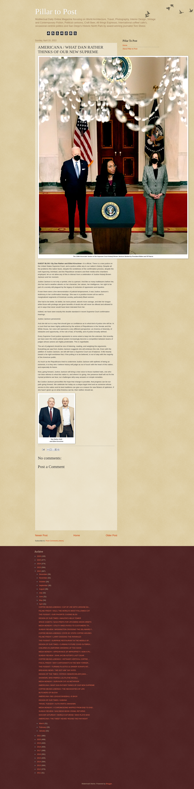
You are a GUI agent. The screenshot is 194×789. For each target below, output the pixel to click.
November (43, 578)
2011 (39, 773)
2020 (39, 739)
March (41, 723)
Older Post (111, 535)
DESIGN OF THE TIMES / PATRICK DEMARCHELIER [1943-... (63, 674)
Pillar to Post (56, 11)
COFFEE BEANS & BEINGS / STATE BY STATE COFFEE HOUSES (65, 633)
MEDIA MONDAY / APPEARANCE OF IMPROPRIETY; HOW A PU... (65, 652)
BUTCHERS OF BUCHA (48, 693)
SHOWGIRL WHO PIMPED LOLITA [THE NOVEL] (58, 678)
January (42, 731)
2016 (39, 754)
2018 (39, 747)
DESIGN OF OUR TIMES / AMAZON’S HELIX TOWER (60, 618)
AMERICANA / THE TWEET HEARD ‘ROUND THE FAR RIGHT (63, 719)
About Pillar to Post (130, 49)
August (42, 589)
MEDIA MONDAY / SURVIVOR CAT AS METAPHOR (59, 681)
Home (76, 535)
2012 (39, 769)
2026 (39, 556)
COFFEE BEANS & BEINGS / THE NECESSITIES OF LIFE (62, 689)
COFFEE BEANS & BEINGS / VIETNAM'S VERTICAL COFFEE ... (64, 659)
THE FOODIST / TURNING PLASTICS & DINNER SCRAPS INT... (64, 667)
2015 (39, 758)
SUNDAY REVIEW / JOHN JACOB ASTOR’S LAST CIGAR (61, 655)
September (43, 585)
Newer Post (41, 535)
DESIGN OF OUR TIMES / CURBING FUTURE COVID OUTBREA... (65, 644)
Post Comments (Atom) (55, 541)
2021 (39, 736)
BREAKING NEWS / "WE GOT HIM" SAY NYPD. (57, 670)
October (42, 582)
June (41, 597)
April (41, 604)
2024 (39, 564)
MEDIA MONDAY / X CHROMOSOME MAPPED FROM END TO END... (66, 708)
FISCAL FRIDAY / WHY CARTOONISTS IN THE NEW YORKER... (64, 663)
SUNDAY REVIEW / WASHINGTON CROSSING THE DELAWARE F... (66, 629)
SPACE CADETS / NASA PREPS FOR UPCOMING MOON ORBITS (65, 622)
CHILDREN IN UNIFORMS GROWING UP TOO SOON (60, 648)
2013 (39, 765)
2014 (39, 762)
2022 (39, 571)
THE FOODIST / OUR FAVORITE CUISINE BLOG (58, 614)
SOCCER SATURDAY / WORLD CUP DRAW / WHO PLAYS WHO (64, 715)
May (41, 600)
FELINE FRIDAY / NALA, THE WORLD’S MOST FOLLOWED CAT (64, 611)
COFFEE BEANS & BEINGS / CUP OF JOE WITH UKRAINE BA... (64, 607)
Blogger (109, 784)
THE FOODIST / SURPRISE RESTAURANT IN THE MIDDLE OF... (64, 641)
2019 (39, 743)
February (42, 727)
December (43, 574)
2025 (39, 560)
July (41, 593)
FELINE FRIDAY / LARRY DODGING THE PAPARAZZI (60, 637)
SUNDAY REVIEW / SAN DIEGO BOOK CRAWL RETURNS (62, 711)
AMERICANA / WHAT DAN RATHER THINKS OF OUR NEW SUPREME (67, 685)
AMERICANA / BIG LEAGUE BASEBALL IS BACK (58, 696)
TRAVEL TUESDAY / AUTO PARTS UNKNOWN (57, 704)
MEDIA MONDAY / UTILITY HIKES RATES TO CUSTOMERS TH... (64, 626)
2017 (39, 750)
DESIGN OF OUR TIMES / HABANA (53, 700)
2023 (39, 567)
